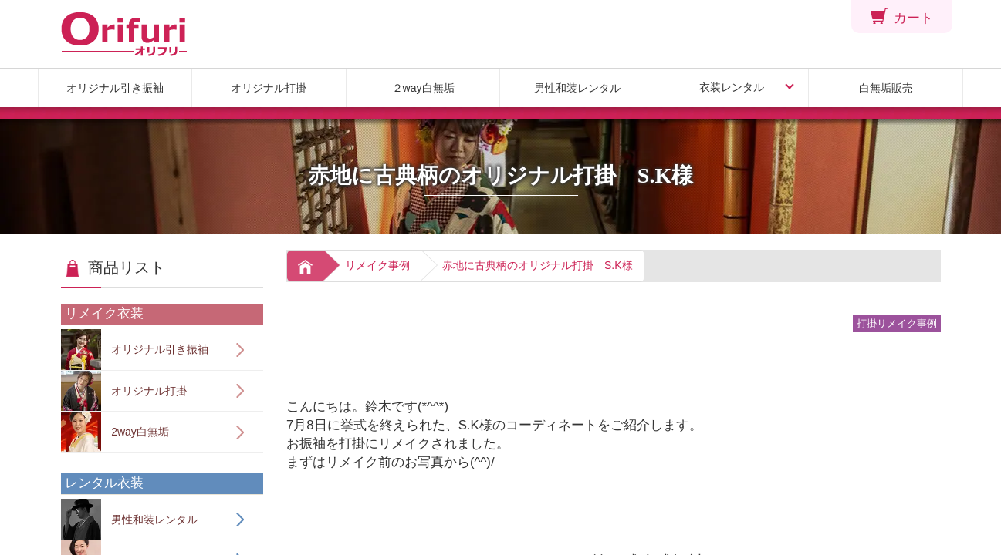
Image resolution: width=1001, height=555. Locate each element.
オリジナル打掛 (268, 88)
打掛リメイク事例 (897, 323)
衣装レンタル (731, 87)
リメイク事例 (377, 265)
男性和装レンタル (577, 88)
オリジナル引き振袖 (115, 88)
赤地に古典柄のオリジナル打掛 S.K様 (537, 265)
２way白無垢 (423, 88)
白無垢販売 (886, 88)
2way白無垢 (115, 432)
